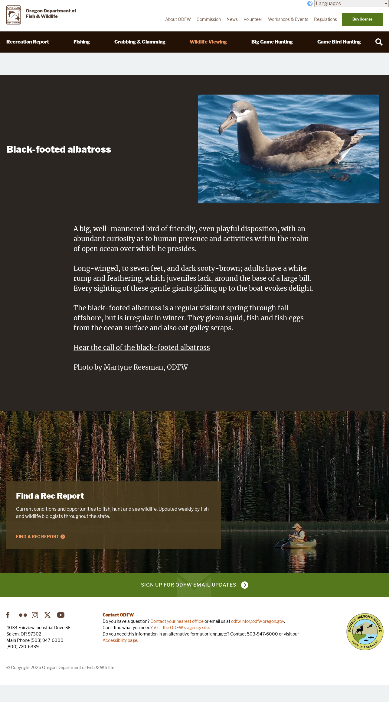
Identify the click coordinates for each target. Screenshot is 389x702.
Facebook (10, 632)
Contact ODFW (118, 632)
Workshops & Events (288, 19)
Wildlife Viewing (208, 42)
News (232, 19)
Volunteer (253, 19)
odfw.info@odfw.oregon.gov (257, 639)
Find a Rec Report (50, 513)
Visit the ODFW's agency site (181, 645)
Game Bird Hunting (339, 42)
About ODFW (178, 19)
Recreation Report (27, 42)
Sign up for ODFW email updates (188, 603)
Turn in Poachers (365, 649)
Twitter (48, 632)
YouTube (61, 632)
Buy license (362, 19)
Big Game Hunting (272, 42)
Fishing (82, 42)
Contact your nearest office (177, 639)
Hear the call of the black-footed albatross (142, 365)
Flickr (23, 632)
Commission (209, 19)
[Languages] (351, 3)
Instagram (36, 632)
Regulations (325, 19)
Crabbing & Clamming (139, 42)
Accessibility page (120, 658)
